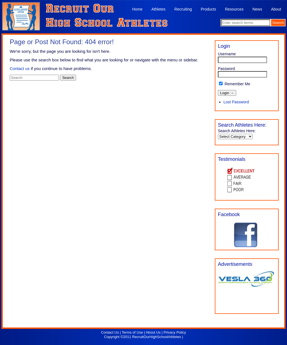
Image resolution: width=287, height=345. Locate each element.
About (276, 9)
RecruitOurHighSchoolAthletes (156, 337)
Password (226, 68)
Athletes (159, 9)
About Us (153, 332)
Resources (234, 9)
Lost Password (236, 102)
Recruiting (183, 9)
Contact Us (110, 332)
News (257, 9)
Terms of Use (132, 332)
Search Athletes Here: (237, 131)
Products (208, 9)
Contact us (20, 68)
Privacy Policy (174, 332)
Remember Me (234, 84)
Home (137, 9)
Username (227, 54)
